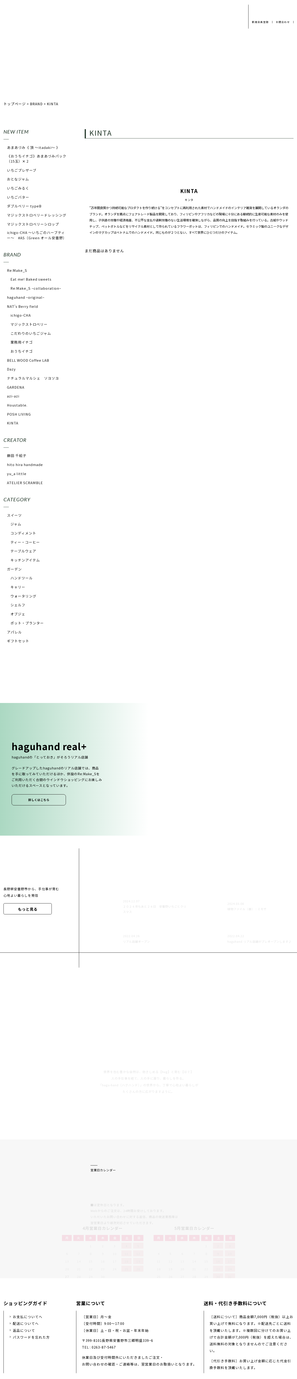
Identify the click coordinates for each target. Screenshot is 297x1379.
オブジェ (17, 613)
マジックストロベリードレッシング (36, 215)
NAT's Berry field (22, 306)
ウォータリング (23, 596)
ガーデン (14, 569)
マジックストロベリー (29, 324)
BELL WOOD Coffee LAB (28, 360)
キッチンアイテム (25, 560)
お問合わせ (282, 22)
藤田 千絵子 (16, 455)
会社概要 (115, 1342)
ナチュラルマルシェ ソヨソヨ (33, 378)
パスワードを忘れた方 (31, 1287)
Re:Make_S (17, 270)
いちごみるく (18, 188)
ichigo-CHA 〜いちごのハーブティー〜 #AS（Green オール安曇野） (37, 235)
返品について (24, 1280)
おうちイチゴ (21, 351)
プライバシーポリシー (78, 1342)
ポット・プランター (27, 623)
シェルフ (17, 604)
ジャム (15, 524)
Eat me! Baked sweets (31, 279)
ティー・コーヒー (25, 542)
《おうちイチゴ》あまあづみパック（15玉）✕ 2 (36, 159)
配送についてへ (26, 1273)
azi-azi (13, 396)
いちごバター (18, 197)
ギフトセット (18, 640)
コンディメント (23, 533)
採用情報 (141, 1342)
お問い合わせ (170, 1342)
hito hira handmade (25, 464)
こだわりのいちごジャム (30, 333)
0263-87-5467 (104, 1297)
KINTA (12, 422)
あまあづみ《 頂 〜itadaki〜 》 (33, 147)
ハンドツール (21, 577)
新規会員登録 (258, 22)
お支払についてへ (27, 1267)
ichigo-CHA (20, 315)
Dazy (11, 369)
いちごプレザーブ (21, 170)
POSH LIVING (19, 414)
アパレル (14, 632)
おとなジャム (18, 179)
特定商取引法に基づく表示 (214, 1342)
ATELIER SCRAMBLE (25, 482)
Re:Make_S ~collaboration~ (35, 288)
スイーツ (14, 515)
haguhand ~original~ (26, 297)
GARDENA (15, 387)
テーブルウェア (23, 550)
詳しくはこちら (38, 800)
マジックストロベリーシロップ (33, 224)
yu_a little (16, 473)
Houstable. (17, 405)
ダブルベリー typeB (24, 206)
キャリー (17, 586)
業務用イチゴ (21, 342)
